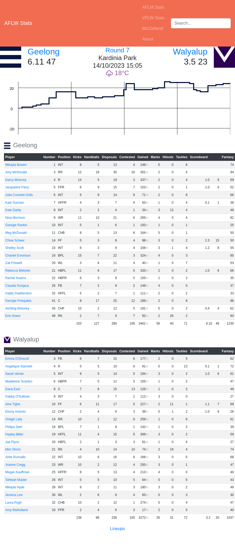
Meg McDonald (16, 233)
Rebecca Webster (17, 270)
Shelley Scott (14, 248)
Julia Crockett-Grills (19, 195)
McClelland (152, 28)
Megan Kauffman (17, 472)
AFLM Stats (153, 7)
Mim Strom (13, 449)
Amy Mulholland (16, 510)
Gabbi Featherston (18, 293)
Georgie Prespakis (18, 301)
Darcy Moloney (15, 180)
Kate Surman (14, 202)
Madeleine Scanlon (18, 381)
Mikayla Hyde (14, 487)
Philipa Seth (13, 427)
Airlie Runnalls (15, 457)
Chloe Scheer (15, 240)
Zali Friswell (13, 263)
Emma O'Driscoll (17, 359)
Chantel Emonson (17, 255)
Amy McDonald (16, 172)
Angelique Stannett (18, 366)
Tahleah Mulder (16, 480)
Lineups (117, 528)
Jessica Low (14, 495)
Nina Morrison (15, 218)
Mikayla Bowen (16, 165)
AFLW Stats (18, 23)
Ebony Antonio (15, 411)
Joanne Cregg (15, 465)
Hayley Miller (14, 434)
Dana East (12, 389)
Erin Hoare (12, 316)
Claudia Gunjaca (17, 286)
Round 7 (117, 50)
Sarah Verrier (14, 374)
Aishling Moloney (17, 308)
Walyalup (190, 51)
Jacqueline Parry (17, 187)
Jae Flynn (12, 442)
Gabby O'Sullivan (17, 396)
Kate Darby (13, 210)
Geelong (44, 51)
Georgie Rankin (16, 225)
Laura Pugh (13, 502)
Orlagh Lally (13, 419)
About (147, 39)
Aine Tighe (12, 404)
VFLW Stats (153, 18)
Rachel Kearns (15, 278)
